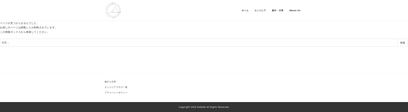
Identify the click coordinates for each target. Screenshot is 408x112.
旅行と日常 (110, 81)
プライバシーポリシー (116, 92)
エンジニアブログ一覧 (116, 87)
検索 (402, 42)
